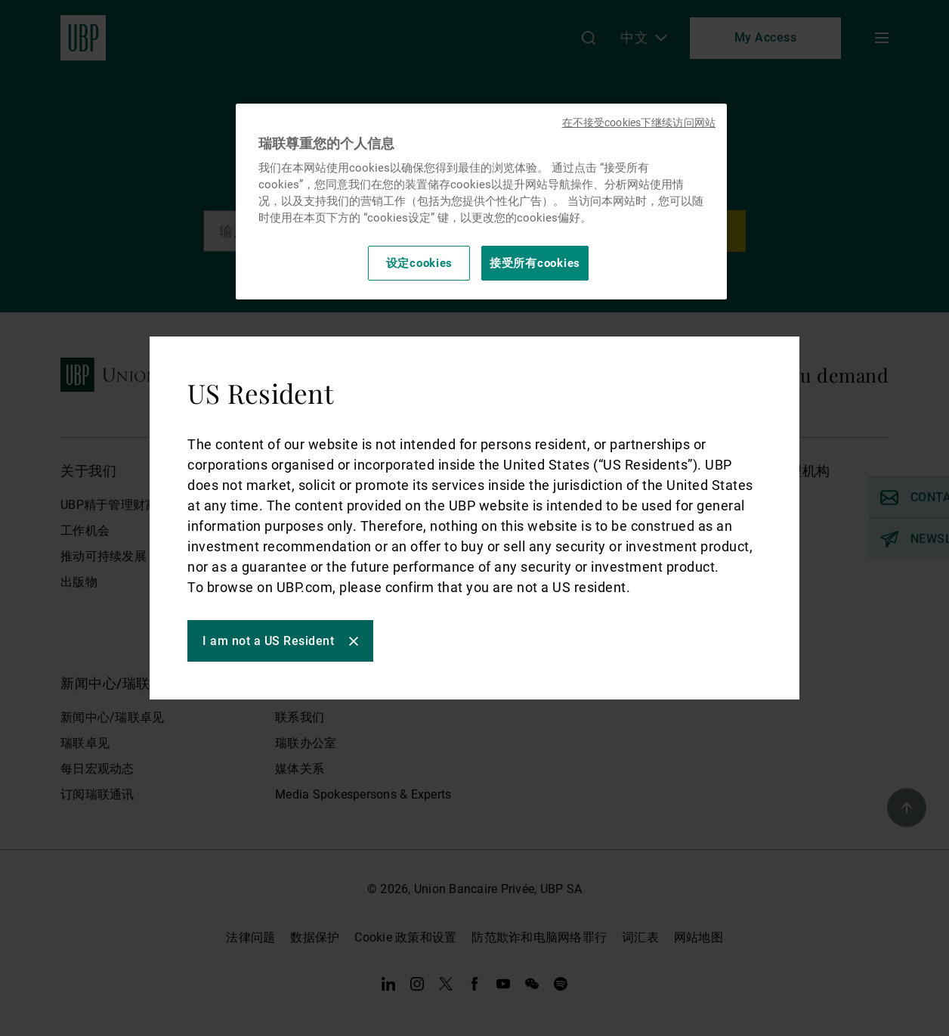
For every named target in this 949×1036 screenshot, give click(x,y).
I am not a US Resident (268, 641)
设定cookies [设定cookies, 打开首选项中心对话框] (419, 263)
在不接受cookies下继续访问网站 (639, 122)
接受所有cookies (535, 263)
